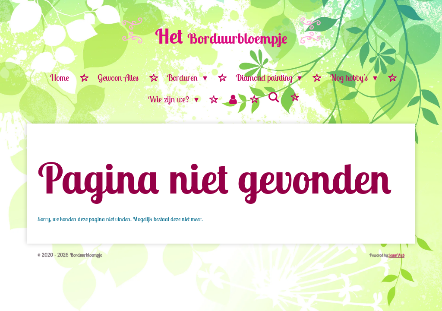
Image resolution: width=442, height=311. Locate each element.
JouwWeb (396, 255)
